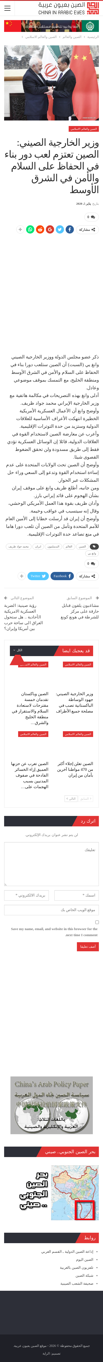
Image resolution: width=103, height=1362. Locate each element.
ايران (38, 546)
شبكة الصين (84, 1275)
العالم (69, 546)
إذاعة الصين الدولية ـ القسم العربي (67, 1251)
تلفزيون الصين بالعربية (77, 1267)
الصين (82, 546)
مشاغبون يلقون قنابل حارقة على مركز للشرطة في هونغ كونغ (80, 611)
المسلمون (53, 546)
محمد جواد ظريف (19, 546)
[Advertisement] (51, 291)
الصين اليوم (84, 1259)
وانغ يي (92, 553)
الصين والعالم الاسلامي (84, 128)
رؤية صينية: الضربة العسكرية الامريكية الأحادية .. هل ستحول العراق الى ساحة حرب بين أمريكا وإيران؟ (23, 617)
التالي (71, 798)
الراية (46, 1353)
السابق (85, 798)
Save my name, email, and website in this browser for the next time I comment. (54, 932)
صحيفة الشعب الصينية (77, 1283)
